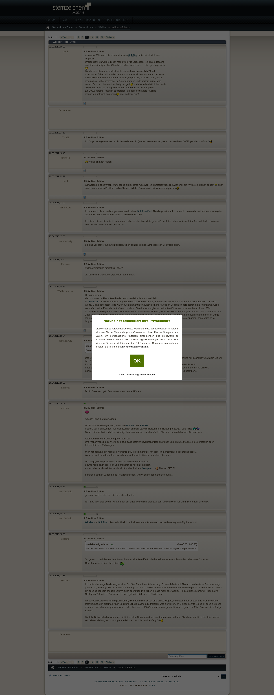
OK (137, 361)
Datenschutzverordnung (134, 346)
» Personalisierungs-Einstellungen (137, 374)
